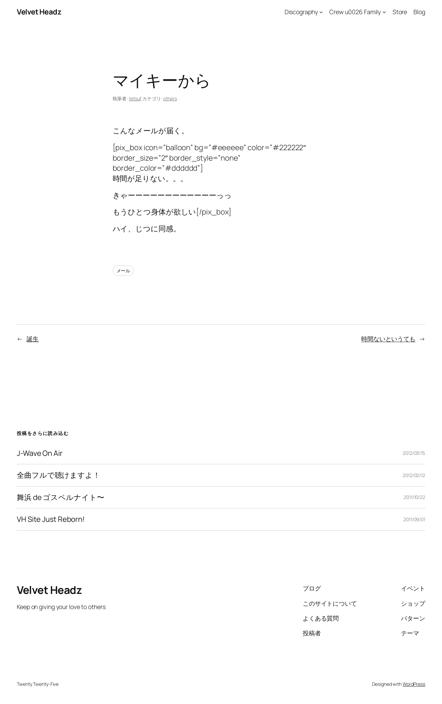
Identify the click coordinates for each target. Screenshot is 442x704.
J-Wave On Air (40, 453)
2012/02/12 (414, 475)
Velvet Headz (39, 12)
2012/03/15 (414, 453)
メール (123, 270)
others (170, 98)
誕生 (33, 339)
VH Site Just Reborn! (51, 519)
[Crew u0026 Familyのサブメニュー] (384, 12)
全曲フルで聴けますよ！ (58, 475)
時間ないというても (388, 339)
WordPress (414, 684)
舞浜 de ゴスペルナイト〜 (60, 497)
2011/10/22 (414, 497)
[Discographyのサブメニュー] (321, 12)
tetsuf (135, 98)
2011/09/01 (414, 519)
